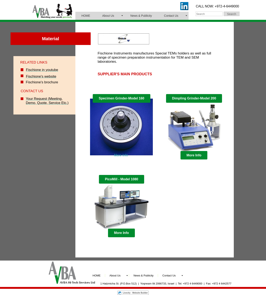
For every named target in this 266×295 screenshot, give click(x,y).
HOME (85, 15)
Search (231, 14)
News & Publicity (141, 15)
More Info (121, 155)
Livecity (126, 293)
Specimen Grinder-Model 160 (121, 98)
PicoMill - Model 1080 (121, 179)
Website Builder (140, 293)
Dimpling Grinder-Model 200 (194, 98)
